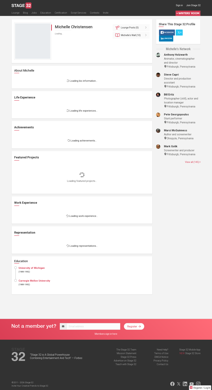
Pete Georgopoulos (176, 114)
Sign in (179, 5)
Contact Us (162, 364)
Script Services (78, 12)
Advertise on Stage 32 (125, 360)
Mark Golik (170, 146)
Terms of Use (161, 353)
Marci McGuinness (175, 130)
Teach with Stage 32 (125, 364)
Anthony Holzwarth (176, 54)
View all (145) (192, 162)
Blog (25, 12)
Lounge (15, 12)
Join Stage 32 (193, 5)
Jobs (34, 12)
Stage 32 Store (192, 353)
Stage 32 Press (128, 357)
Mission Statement (126, 353)
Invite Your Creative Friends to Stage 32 (30, 386)
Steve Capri (171, 74)
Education (45, 12)
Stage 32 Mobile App (189, 349)
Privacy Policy (161, 360)
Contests (94, 12)
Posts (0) (131, 28)
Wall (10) (131, 35)
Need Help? (162, 349)
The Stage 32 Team (126, 349)
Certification (61, 12)
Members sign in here (106, 334)
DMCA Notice (161, 357)
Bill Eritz (169, 94)
